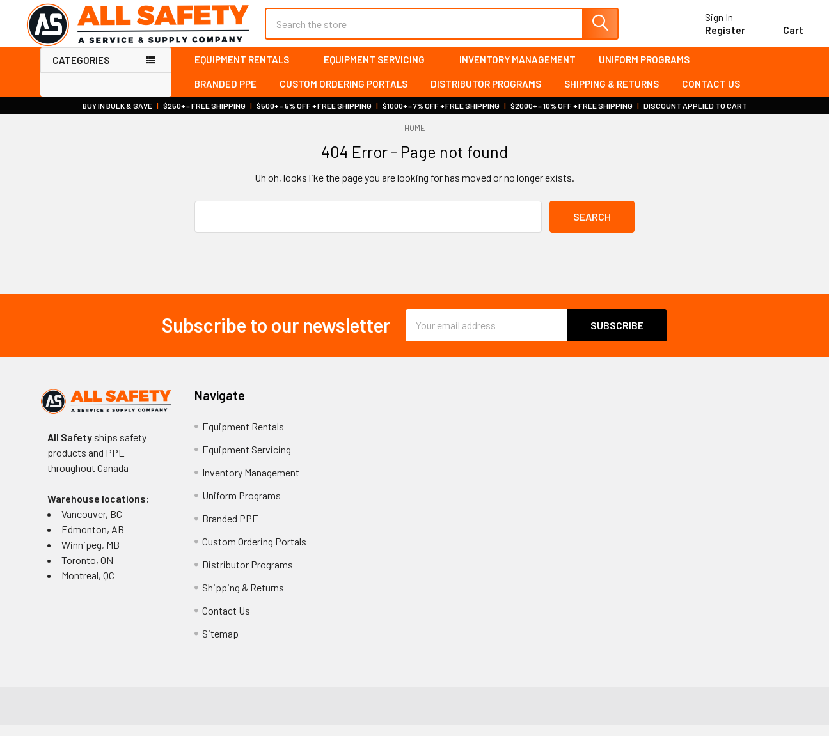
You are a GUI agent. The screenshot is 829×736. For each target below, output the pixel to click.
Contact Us (711, 95)
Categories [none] (80, 71)
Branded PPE (225, 95)
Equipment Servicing (380, 70)
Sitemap (220, 644)
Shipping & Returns (611, 95)
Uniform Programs (644, 70)
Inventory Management (517, 70)
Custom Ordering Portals (343, 95)
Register (710, 37)
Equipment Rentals (247, 70)
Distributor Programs (485, 95)
